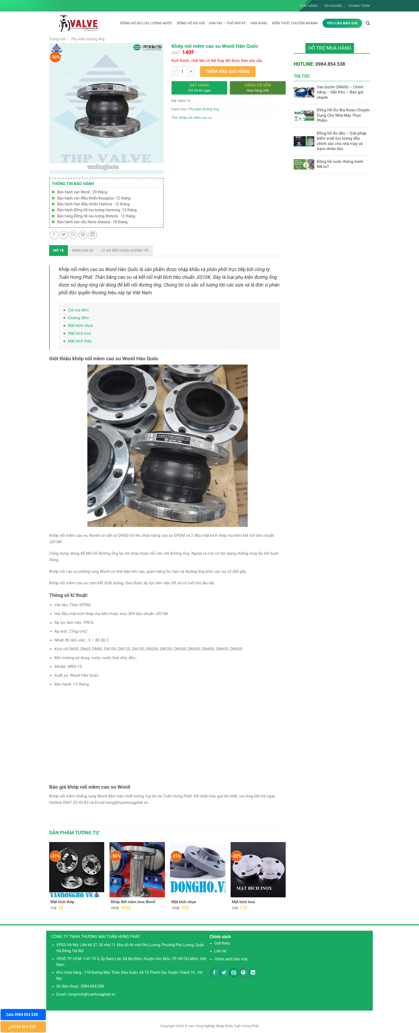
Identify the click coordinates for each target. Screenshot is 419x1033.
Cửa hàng (309, 6)
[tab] (58, 250)
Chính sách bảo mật (230, 959)
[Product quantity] (182, 71)
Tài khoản (333, 6)
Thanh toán (359, 6)
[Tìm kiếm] (368, 23)
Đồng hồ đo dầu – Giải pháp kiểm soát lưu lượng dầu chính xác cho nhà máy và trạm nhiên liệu (342, 141)
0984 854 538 (22, 1027)
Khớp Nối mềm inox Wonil (133, 902)
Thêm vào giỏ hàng (227, 71)
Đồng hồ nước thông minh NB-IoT (340, 164)
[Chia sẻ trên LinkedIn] (92, 234)
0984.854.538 (330, 64)
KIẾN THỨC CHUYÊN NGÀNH (295, 23)
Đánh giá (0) (83, 250)
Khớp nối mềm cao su (195, 118)
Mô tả (58, 250)
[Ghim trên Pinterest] (83, 234)
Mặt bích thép (80, 341)
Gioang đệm (78, 317)
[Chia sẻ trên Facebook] (54, 234)
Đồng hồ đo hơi (191, 23)
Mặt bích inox (79, 333)
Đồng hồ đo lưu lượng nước (146, 23)
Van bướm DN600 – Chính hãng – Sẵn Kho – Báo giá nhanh (340, 92)
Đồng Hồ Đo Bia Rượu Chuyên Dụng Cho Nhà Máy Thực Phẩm (343, 115)
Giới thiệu (222, 943)
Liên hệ (220, 951)
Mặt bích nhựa (80, 325)
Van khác (258, 23)
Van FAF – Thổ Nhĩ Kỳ (227, 23)
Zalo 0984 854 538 (22, 1014)
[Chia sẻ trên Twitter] (63, 234)
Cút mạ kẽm (78, 310)
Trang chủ (57, 39)
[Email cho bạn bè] (73, 234)
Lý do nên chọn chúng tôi (125, 250)
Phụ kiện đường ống (88, 39)
